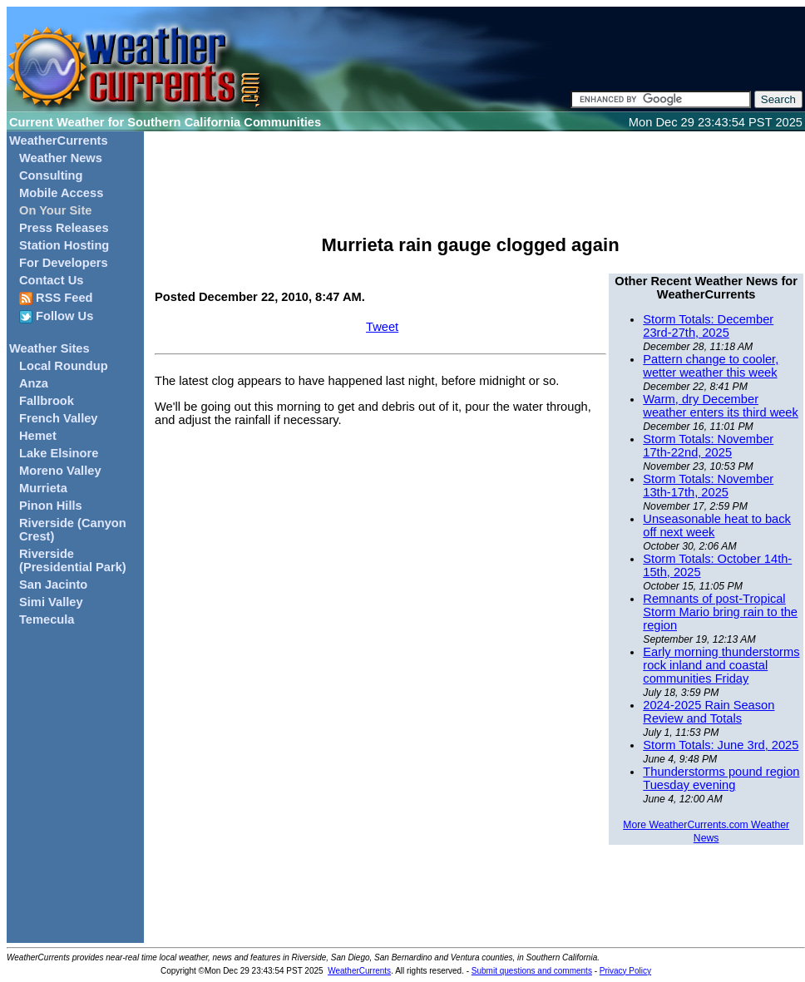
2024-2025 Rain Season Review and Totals (708, 711)
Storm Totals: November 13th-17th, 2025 (708, 485)
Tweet (382, 326)
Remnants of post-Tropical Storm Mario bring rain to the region (720, 612)
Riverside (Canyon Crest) (72, 529)
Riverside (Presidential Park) (72, 560)
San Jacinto (53, 584)
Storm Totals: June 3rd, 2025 (720, 745)
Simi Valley (51, 602)
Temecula (47, 619)
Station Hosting (64, 245)
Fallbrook (46, 400)
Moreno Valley (60, 470)
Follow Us (56, 316)
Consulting (51, 175)
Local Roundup (63, 366)
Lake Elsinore (58, 453)
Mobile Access (61, 193)
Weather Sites (49, 348)
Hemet (38, 435)
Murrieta (43, 488)
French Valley (58, 418)
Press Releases (64, 227)
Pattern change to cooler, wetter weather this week (710, 366)
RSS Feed (56, 298)
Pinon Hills (50, 505)
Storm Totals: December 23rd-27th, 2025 (708, 326)
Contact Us (51, 280)
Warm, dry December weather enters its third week (720, 405)
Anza (33, 383)
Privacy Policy (625, 970)
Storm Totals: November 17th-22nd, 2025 (708, 445)
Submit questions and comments (532, 970)
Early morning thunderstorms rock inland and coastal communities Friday (721, 665)
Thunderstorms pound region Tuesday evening (721, 778)
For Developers (63, 262)
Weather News (60, 158)
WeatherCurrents (58, 140)
